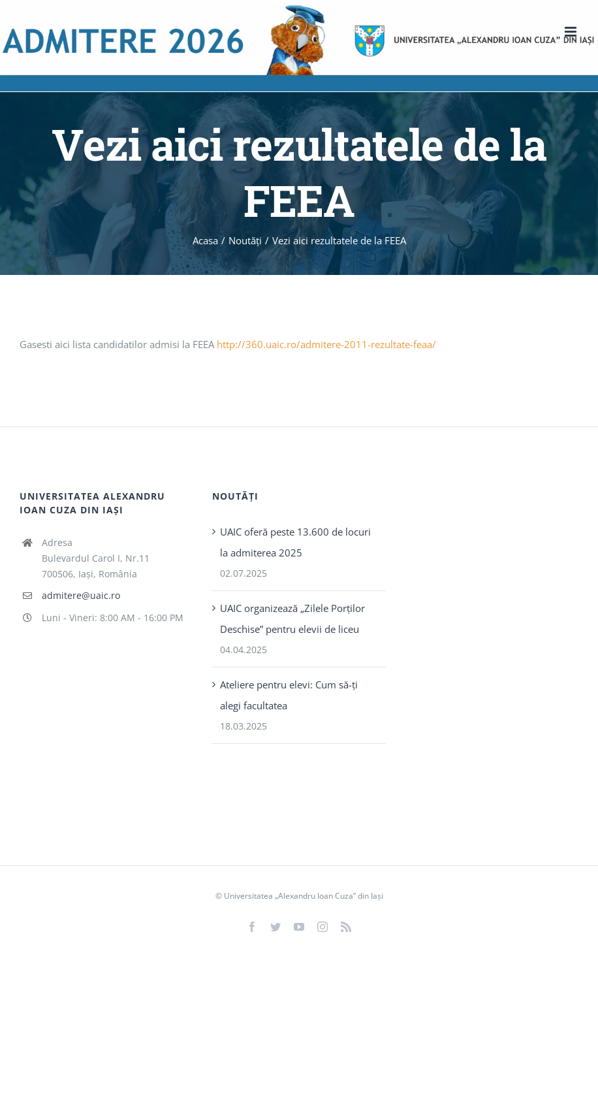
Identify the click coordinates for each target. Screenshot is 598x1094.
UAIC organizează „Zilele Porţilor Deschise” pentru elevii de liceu (292, 618)
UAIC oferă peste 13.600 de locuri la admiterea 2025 (295, 542)
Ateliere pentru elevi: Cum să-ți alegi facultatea (289, 695)
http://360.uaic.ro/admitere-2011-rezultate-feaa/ (326, 344)
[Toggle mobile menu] (571, 32)
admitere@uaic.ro (81, 595)
